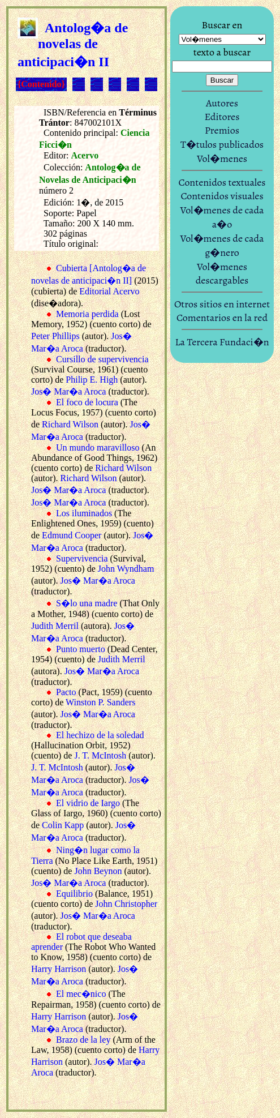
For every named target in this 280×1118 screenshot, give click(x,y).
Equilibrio (74, 893)
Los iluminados (84, 513)
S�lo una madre (86, 603)
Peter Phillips (55, 336)
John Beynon (98, 871)
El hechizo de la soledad (100, 735)
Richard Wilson (70, 424)
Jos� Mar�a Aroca (68, 391)
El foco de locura (87, 402)
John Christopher (126, 904)
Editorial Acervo (109, 291)
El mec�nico (81, 994)
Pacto (66, 692)
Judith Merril (55, 626)
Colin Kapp (63, 825)
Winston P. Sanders (100, 702)
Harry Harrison (58, 969)
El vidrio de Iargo (88, 803)
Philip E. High (92, 379)
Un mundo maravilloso (98, 447)
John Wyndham (126, 568)
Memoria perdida (87, 314)
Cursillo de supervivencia (102, 359)
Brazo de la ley (83, 1039)
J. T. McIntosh (100, 755)
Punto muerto (80, 649)
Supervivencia (82, 558)
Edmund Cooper (71, 535)
